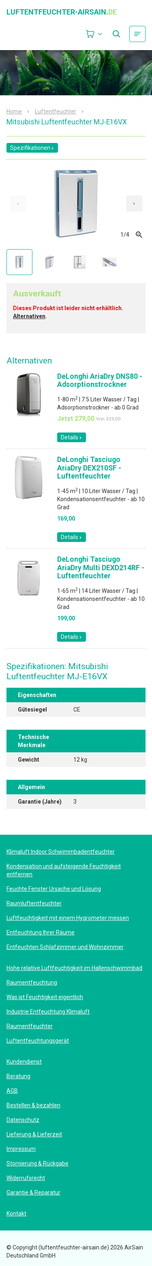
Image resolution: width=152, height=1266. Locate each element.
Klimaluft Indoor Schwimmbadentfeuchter (60, 851)
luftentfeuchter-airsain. (61, 12)
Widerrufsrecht (25, 1178)
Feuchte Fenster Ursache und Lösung (53, 889)
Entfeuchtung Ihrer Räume (40, 932)
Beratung (18, 1076)
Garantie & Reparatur (33, 1192)
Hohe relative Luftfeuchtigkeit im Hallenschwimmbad (74, 968)
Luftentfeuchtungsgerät (37, 1040)
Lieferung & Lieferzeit (34, 1134)
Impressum (21, 1149)
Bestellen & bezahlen (33, 1105)
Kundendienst (24, 1061)
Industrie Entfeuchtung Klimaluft (48, 1011)
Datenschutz (22, 1120)
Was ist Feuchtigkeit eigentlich (44, 997)
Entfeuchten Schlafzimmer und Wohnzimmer (65, 947)
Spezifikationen (32, 148)
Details (71, 437)
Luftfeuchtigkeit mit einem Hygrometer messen (67, 918)
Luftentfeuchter (55, 111)
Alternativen (29, 316)
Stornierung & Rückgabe (37, 1163)
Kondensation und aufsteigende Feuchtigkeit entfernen (63, 870)
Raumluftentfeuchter (34, 903)
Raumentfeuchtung (31, 982)
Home (14, 111)
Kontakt (16, 1213)
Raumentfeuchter (29, 1026)
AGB (12, 1091)
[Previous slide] (18, 203)
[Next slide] (134, 203)
